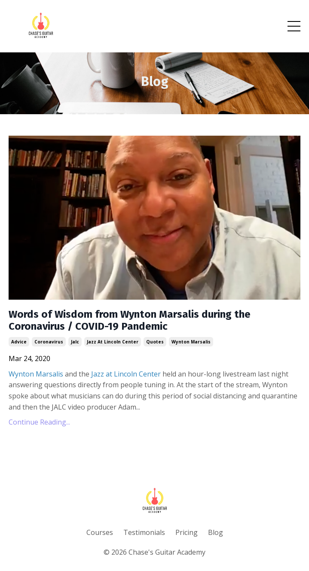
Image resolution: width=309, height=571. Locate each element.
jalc (75, 342)
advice (19, 342)
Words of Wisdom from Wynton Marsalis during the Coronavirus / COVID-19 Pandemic (130, 320)
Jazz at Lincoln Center (126, 374)
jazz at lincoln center (112, 342)
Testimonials (144, 532)
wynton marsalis (191, 342)
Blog (215, 532)
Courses (99, 532)
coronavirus (48, 342)
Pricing (186, 532)
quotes (155, 342)
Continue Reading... (39, 422)
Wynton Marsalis (36, 374)
